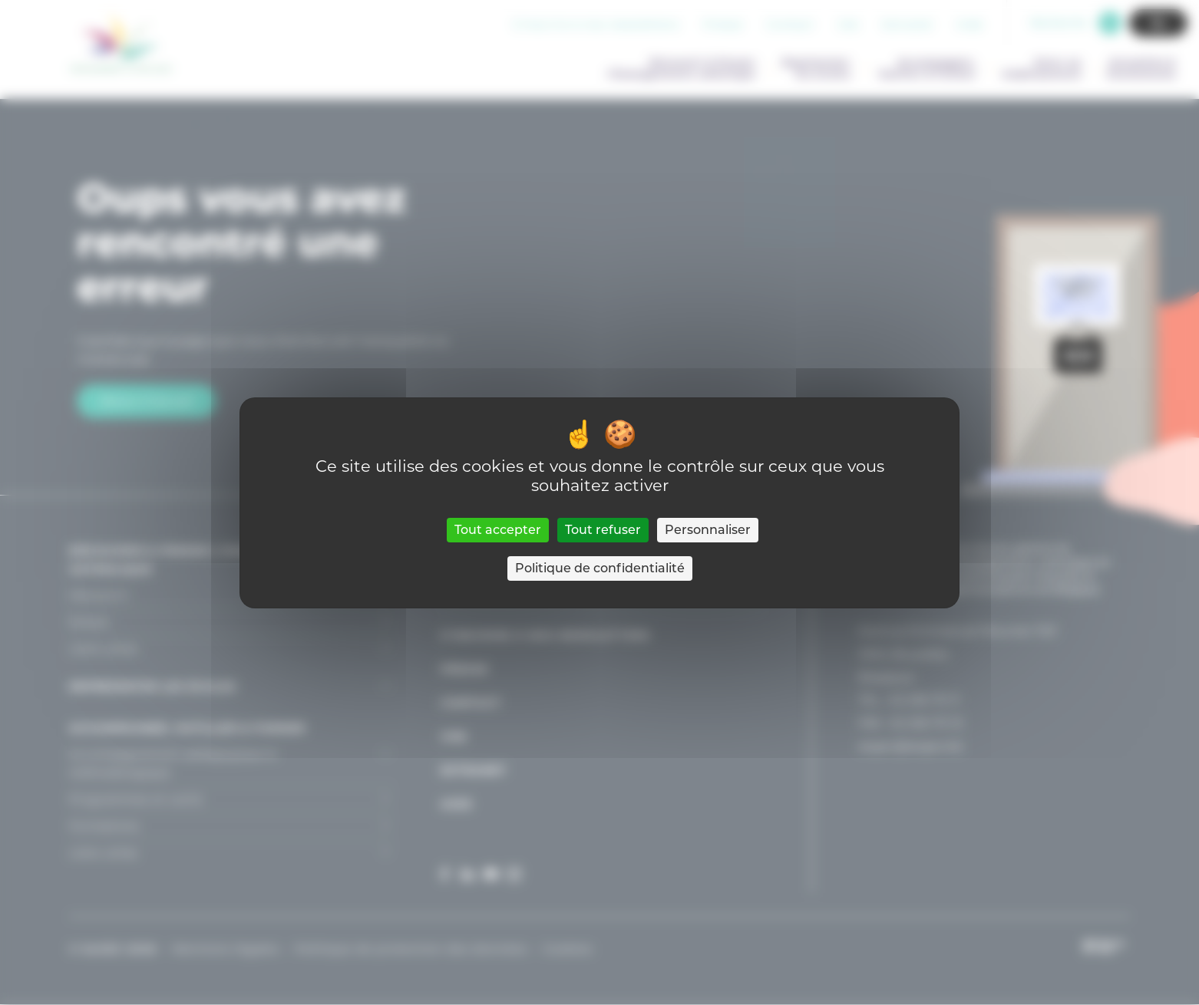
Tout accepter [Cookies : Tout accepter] (497, 529)
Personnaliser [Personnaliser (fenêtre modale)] (708, 529)
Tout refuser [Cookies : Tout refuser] (603, 529)
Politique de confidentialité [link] (600, 568)
